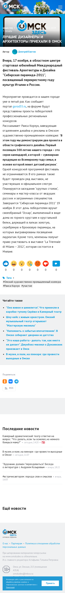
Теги (9, 277)
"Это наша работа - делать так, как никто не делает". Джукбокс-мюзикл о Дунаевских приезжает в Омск (34, 344)
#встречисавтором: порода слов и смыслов (27, 476)
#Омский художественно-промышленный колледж (32, 281)
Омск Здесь (11, 7)
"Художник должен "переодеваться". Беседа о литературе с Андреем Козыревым (28, 465)
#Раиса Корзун (11, 285)
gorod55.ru (19, 106)
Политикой (10, 587)
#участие (26, 285)
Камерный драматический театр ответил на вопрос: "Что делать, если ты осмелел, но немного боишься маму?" (31, 439)
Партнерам (16, 543)
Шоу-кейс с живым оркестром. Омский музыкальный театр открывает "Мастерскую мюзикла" (30, 321)
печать (8, 30)
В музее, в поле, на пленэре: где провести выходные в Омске (32, 453)
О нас (5, 543)
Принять (50, 583)
